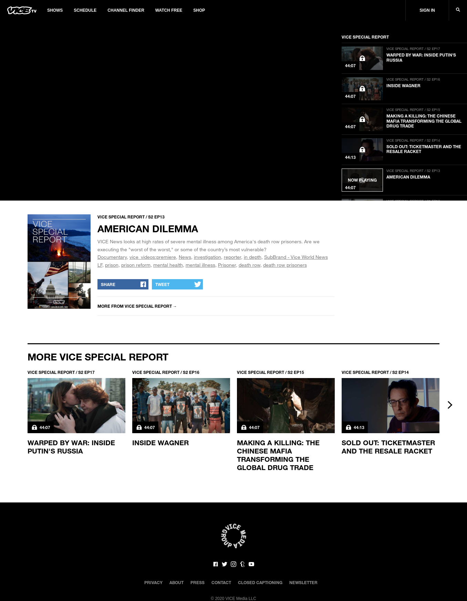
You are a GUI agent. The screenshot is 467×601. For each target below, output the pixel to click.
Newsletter (303, 582)
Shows (55, 10)
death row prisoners (285, 265)
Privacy (153, 582)
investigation (207, 257)
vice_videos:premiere (152, 257)
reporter (232, 257)
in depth (252, 257)
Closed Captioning (260, 582)
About (176, 582)
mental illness (200, 265)
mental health (168, 265)
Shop (199, 10)
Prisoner (227, 265)
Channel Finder (125, 10)
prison (111, 265)
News (185, 257)
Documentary (112, 257)
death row (249, 265)
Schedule (85, 10)
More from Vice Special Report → (137, 306)
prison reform (136, 265)
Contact (221, 582)
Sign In (427, 10)
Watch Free (168, 10)
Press (197, 582)
